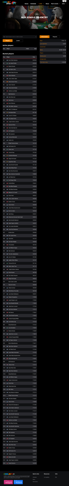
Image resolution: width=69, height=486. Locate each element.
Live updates (46, 477)
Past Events (35, 481)
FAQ (56, 477)
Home (26, 3)
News (47, 3)
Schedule (33, 3)
